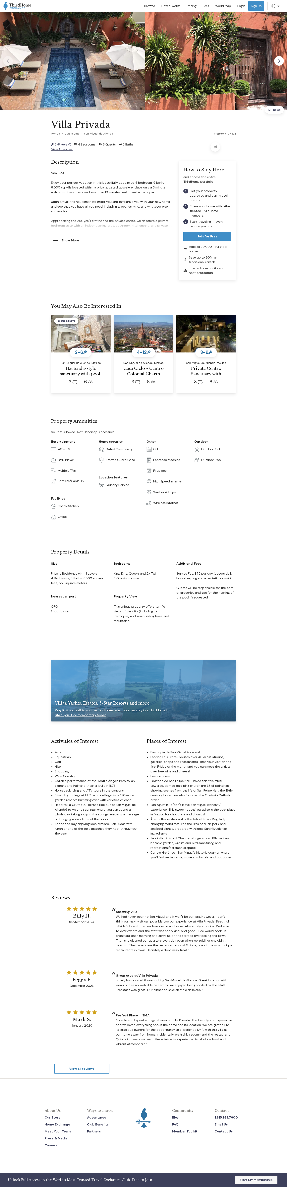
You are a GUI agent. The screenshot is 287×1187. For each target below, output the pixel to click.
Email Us (221, 1124)
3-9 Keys (61, 144)
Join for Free (207, 236)
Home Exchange (57, 1124)
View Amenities (62, 149)
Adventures (96, 1117)
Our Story (52, 1117)
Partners (94, 1131)
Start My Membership (256, 1180)
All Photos (274, 109)
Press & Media (56, 1138)
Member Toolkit (185, 1131)
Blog (175, 1117)
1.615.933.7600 (226, 1117)
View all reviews (81, 1069)
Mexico (55, 133)
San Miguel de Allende (98, 133)
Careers (51, 1145)
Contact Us (224, 1131)
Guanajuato (72, 133)
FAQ (175, 1124)
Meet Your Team (58, 1131)
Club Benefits (98, 1124)
